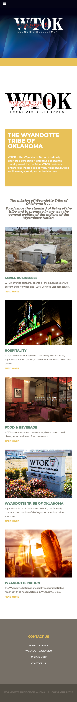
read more (12, 291)
